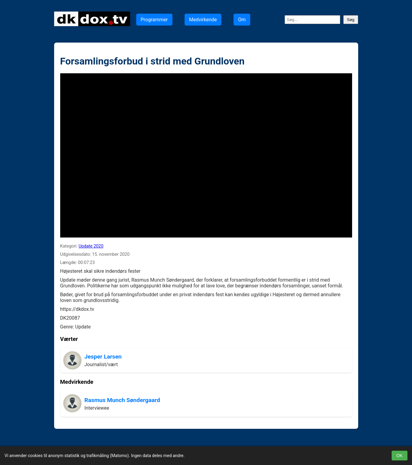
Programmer (154, 20)
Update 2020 (90, 246)
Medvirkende (203, 20)
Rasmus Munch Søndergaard (122, 400)
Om (242, 20)
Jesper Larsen (103, 356)
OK (399, 455)
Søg (350, 19)
